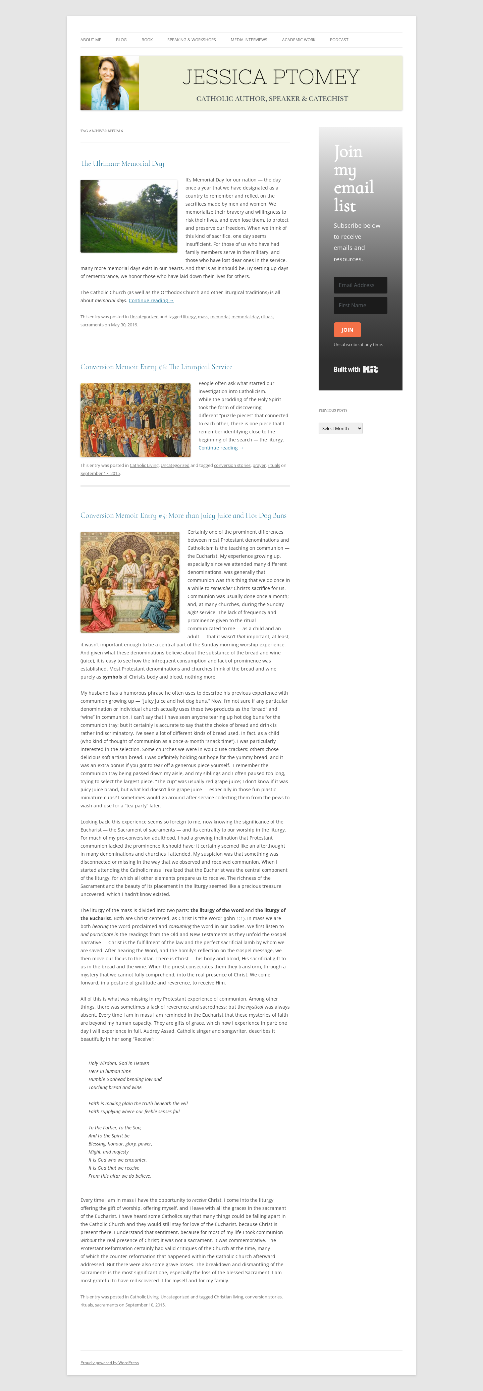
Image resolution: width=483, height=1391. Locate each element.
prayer (259, 465)
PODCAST (339, 40)
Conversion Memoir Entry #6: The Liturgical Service (156, 366)
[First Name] (360, 305)
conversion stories (232, 465)
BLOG (121, 40)
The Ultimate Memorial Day (122, 163)
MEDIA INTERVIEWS (249, 40)
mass (203, 317)
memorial (219, 317)
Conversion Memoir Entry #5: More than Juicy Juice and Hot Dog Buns (183, 515)
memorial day (245, 317)
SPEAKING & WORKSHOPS (191, 40)
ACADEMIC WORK (298, 40)
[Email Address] (360, 285)
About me (90, 40)
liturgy (189, 317)
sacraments (92, 325)
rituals (267, 317)
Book (147, 40)
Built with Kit (356, 369)
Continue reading (151, 300)
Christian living (228, 1297)
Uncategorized (144, 317)
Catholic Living (144, 465)
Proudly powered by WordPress (109, 1363)
